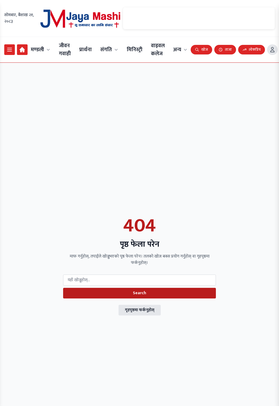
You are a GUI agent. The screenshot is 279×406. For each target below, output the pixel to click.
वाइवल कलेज (158, 49)
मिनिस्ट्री (134, 49)
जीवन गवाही (65, 49)
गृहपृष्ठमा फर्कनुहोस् (139, 310)
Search (139, 293)
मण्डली (40, 49)
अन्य (180, 49)
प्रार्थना (85, 49)
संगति (109, 49)
